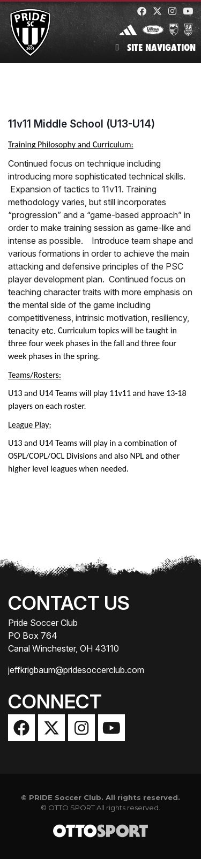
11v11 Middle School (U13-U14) (81, 123)
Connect (55, 701)
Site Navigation (155, 47)
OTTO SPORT (71, 807)
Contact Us (69, 603)
